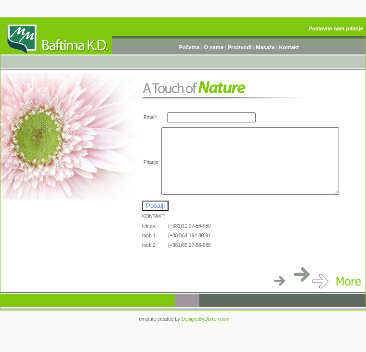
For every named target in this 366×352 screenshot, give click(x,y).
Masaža (265, 47)
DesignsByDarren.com (205, 319)
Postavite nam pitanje (336, 28)
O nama (213, 47)
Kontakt (289, 47)
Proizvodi (240, 47)
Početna (190, 47)
